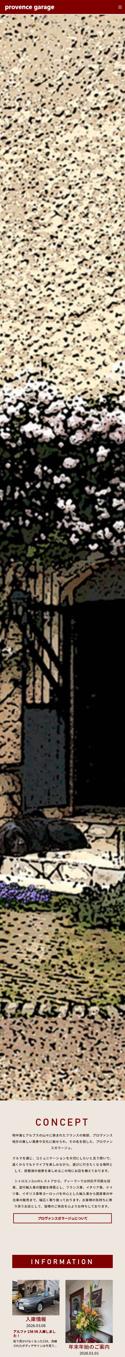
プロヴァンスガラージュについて (63, 1218)
